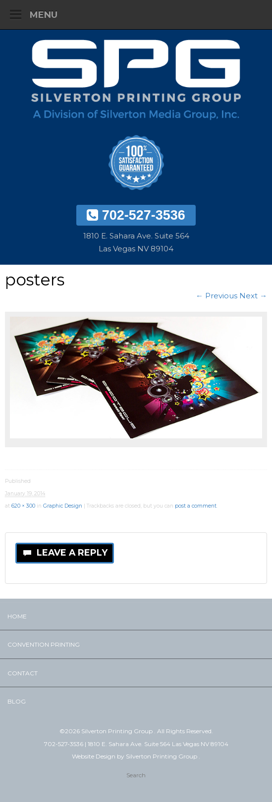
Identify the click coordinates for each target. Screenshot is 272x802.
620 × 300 (23, 506)
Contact (22, 673)
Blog (16, 701)
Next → (253, 295)
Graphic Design (62, 506)
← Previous (216, 295)
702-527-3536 (136, 215)
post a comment (196, 506)
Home (17, 616)
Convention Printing (43, 644)
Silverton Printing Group (162, 756)
